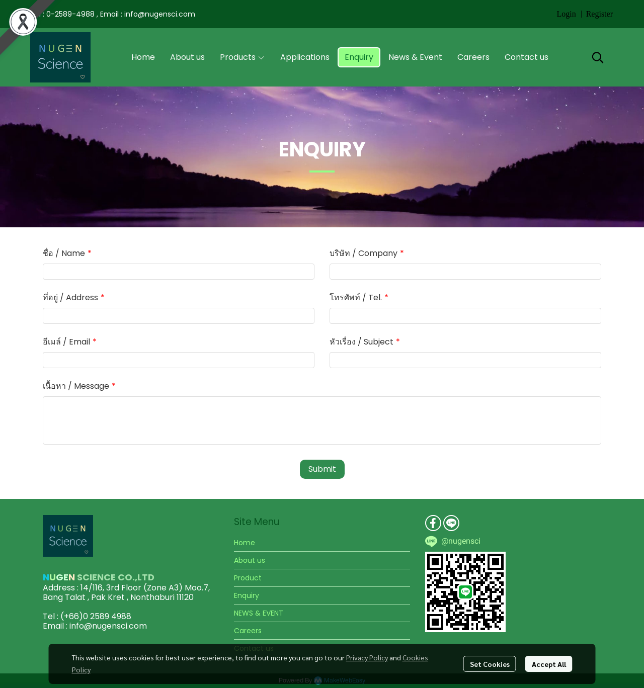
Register (599, 14)
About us (249, 560)
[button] (597, 57)
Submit (322, 469)
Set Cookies (490, 663)
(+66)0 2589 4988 (95, 616)
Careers (248, 631)
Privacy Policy (367, 657)
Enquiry (246, 595)
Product (248, 578)
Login (566, 14)
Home (244, 543)
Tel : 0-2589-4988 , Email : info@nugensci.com (112, 14)
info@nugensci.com (108, 626)
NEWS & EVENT (258, 613)
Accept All (549, 663)
